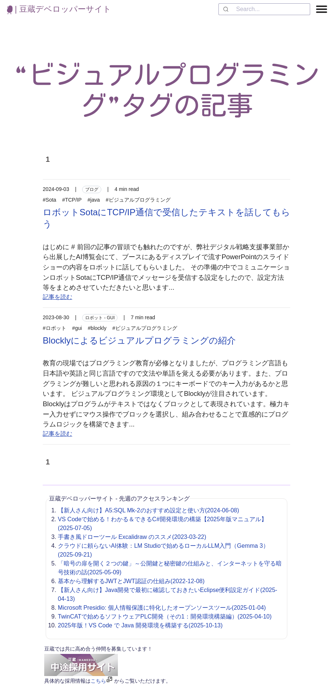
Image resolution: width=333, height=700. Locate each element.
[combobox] (264, 9)
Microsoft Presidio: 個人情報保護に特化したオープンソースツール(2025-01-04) (162, 608)
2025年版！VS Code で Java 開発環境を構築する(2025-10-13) (140, 625)
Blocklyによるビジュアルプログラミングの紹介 (139, 340)
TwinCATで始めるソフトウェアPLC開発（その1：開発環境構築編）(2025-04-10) (164, 616)
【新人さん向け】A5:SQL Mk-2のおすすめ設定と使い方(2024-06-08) (148, 510)
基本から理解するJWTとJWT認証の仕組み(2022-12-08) (131, 581)
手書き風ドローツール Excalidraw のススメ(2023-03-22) (132, 537)
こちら (98, 681)
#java (94, 200)
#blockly (97, 328)
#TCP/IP (72, 200)
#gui (77, 328)
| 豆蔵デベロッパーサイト (59, 9)
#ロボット (54, 328)
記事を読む (57, 297)
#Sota (49, 200)
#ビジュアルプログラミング (138, 200)
